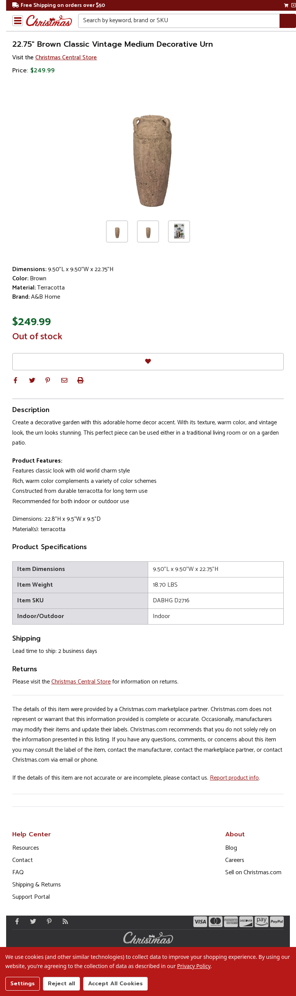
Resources (25, 848)
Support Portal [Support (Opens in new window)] (31, 897)
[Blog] (64, 921)
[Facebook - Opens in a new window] (15, 921)
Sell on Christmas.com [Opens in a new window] (253, 872)
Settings (22, 984)
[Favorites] (148, 361)
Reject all (61, 984)
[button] (15, 380)
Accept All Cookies (115, 984)
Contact (22, 860)
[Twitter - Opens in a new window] (31, 921)
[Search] (288, 21)
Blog (231, 848)
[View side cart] (293, 5)
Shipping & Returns (36, 885)
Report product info (234, 778)
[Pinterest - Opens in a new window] (47, 921)
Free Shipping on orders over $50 (58, 6)
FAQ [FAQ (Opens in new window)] (18, 872)
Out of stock (37, 337)
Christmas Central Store (66, 57)
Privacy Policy (193, 966)
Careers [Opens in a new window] (234, 860)
